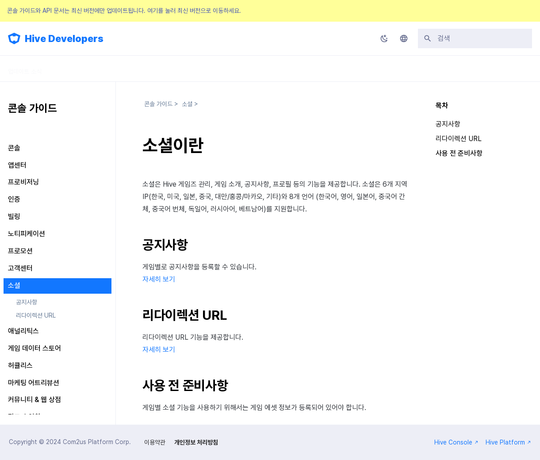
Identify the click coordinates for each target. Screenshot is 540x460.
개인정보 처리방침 (196, 442)
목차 (442, 105)
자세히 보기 (158, 279)
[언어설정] (404, 38)
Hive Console (456, 442)
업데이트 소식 (25, 68)
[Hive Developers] (14, 38)
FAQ (258, 68)
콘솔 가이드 (129, 68)
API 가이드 (178, 68)
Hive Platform (508, 442)
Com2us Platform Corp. (97, 441)
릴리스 (222, 68)
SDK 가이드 (78, 68)
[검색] (475, 38)
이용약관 (154, 442)
